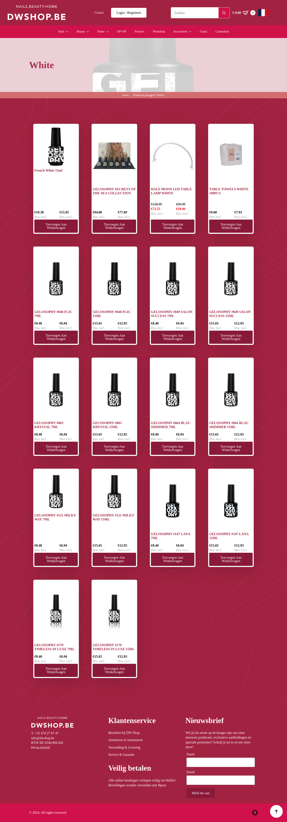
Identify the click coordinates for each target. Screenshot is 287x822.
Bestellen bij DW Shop (124, 733)
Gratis (203, 31)
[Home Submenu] (109, 31)
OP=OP (121, 31)
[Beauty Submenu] (89, 31)
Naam (192, 754)
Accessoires (180, 31)
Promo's (139, 31)
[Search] (224, 12)
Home (100, 31)
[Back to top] (276, 811)
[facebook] (255, 813)
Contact (99, 12)
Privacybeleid (40, 747)
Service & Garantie (121, 754)
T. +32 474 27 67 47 (45, 733)
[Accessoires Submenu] (192, 31)
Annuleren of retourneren (125, 740)
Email (192, 772)
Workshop (159, 31)
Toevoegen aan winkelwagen (56, 226)
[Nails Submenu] (68, 31)
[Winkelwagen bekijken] (244, 12)
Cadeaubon (222, 31)
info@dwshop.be (42, 738)
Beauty (81, 31)
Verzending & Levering (124, 747)
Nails (61, 31)
